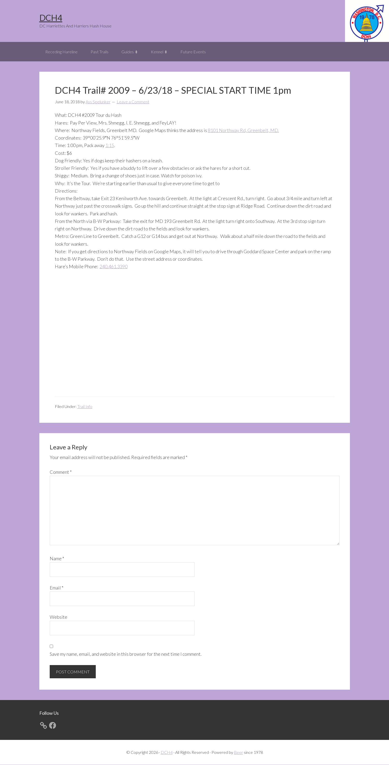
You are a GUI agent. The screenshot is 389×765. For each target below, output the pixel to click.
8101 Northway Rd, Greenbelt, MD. (243, 130)
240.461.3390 (114, 267)
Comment (61, 472)
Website (58, 617)
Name (57, 559)
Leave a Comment (133, 102)
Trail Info (84, 406)
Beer (238, 752)
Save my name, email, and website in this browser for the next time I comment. (126, 654)
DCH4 (50, 18)
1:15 (109, 146)
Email (56, 588)
